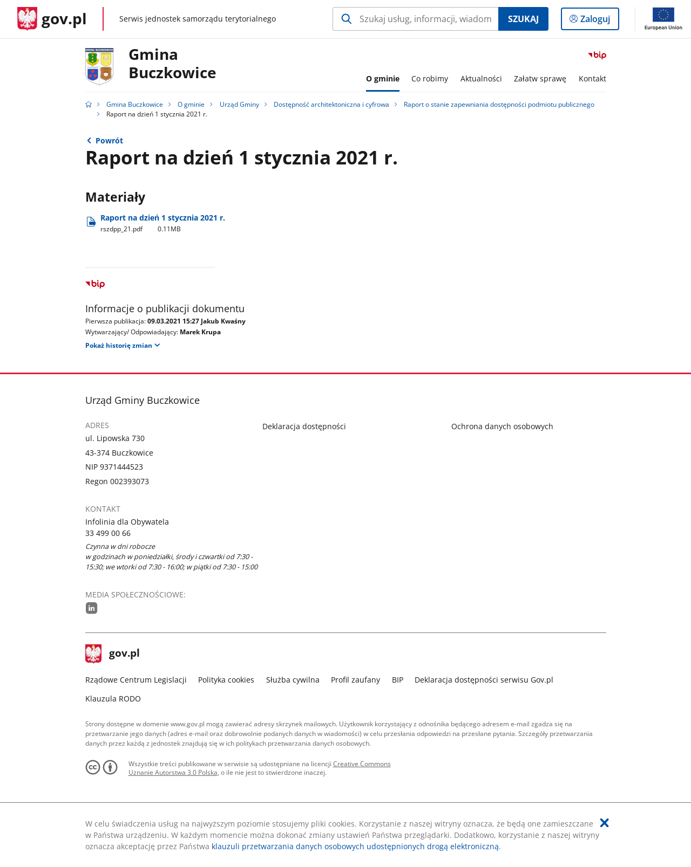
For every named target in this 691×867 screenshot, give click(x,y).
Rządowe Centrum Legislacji (136, 680)
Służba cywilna (293, 680)
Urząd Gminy (239, 104)
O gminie (191, 104)
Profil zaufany (355, 680)
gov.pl (112, 654)
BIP (397, 680)
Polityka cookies (226, 680)
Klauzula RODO (113, 698)
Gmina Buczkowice (172, 63)
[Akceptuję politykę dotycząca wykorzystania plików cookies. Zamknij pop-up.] (604, 823)
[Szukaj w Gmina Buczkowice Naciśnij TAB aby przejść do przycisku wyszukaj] (415, 19)
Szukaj (523, 19)
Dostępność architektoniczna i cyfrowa (331, 104)
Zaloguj (598, 21)
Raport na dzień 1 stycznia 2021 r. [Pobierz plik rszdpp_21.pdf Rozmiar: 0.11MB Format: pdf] (162, 222)
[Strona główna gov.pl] (52, 19)
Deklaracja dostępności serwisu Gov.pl (484, 680)
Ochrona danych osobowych (502, 426)
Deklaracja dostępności (304, 426)
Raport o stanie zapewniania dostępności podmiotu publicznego (499, 104)
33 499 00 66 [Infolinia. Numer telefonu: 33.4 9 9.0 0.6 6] (108, 533)
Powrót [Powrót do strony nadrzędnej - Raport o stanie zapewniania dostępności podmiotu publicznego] (109, 140)
